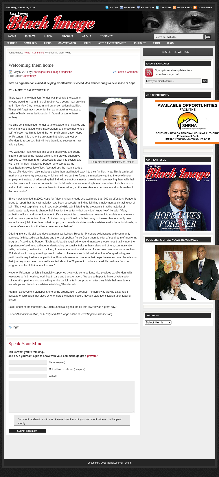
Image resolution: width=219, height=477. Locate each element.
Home (12, 36)
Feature (12, 43)
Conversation (67, 43)
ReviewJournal (115, 469)
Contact (106, 36)
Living (48, 43)
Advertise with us (175, 51)
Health (87, 43)
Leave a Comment (127, 71)
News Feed (184, 7)
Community (30, 43)
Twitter (165, 7)
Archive (67, 36)
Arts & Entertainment (112, 43)
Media (48, 36)
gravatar (92, 356)
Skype (114, 7)
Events (30, 36)
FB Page (129, 7)
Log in (128, 469)
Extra (156, 43)
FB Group (147, 7)
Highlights (139, 43)
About (86, 36)
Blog (170, 43)
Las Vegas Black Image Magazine (67, 19)
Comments (205, 7)
